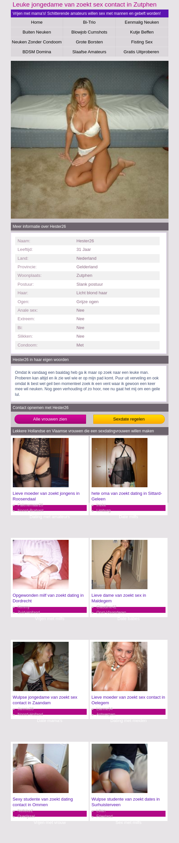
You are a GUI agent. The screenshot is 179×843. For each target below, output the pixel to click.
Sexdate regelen (129, 419)
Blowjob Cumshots (89, 32)
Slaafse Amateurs (89, 51)
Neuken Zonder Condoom (37, 41)
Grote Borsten (89, 41)
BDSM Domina (36, 51)
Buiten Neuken (37, 32)
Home (36, 22)
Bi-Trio (89, 22)
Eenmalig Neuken (142, 22)
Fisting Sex (141, 41)
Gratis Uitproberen (141, 51)
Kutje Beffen (142, 32)
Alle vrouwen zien (50, 419)
